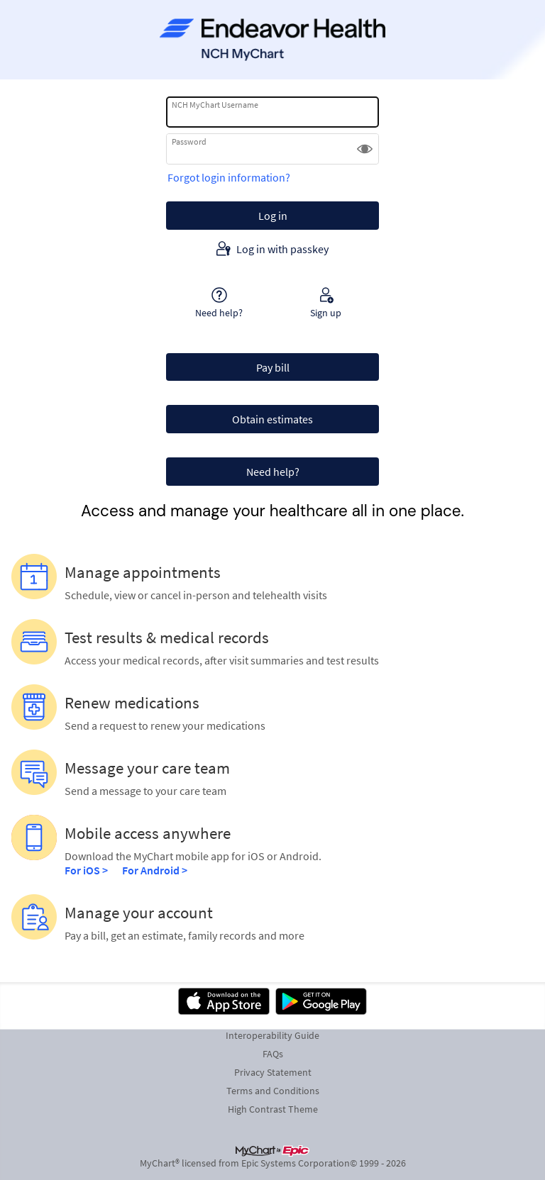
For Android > (154, 870)
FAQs (273, 1053)
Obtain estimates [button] (272, 419)
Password (189, 141)
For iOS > (86, 870)
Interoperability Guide (272, 1035)
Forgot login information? (228, 177)
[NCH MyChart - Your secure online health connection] (272, 40)
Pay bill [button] (273, 367)
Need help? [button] (272, 471)
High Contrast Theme (273, 1109)
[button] (364, 149)
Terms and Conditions (272, 1090)
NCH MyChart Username (215, 104)
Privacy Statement (273, 1072)
